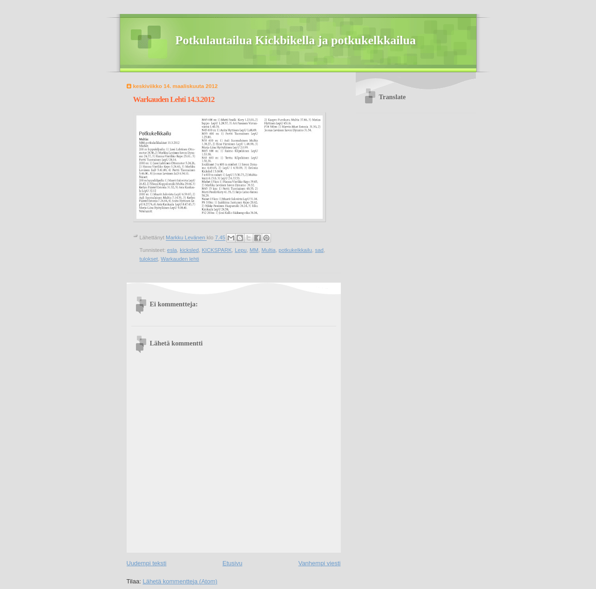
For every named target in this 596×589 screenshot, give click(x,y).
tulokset (149, 259)
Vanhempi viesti (319, 563)
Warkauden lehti (180, 259)
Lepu (240, 250)
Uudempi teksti (147, 563)
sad (319, 250)
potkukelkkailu (295, 250)
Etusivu (233, 563)
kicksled (189, 250)
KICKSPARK (217, 250)
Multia (268, 250)
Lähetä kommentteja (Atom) (179, 581)
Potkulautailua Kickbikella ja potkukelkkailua (296, 40)
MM (254, 250)
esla (172, 250)
